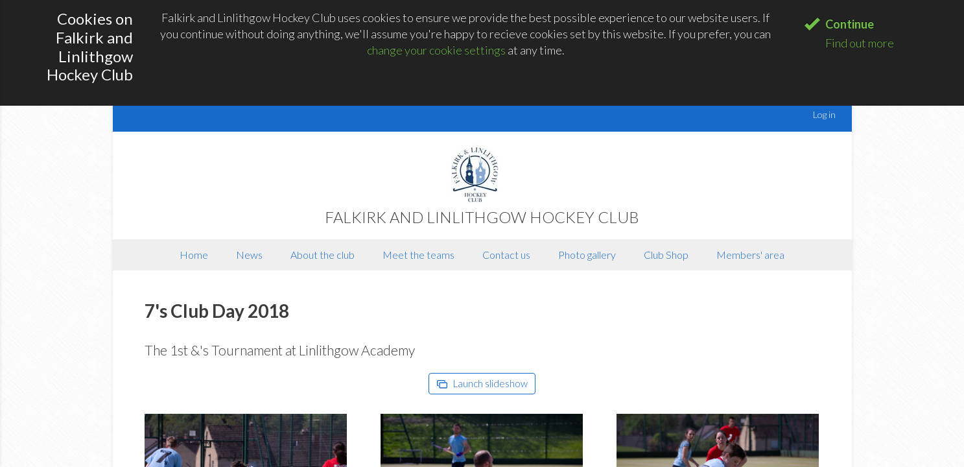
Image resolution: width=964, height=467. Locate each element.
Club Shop (666, 254)
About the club (322, 254)
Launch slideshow (482, 383)
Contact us (506, 254)
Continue (849, 24)
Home (194, 254)
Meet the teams (418, 254)
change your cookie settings (436, 50)
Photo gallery (587, 254)
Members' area (750, 254)
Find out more (859, 43)
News (249, 254)
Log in (824, 114)
